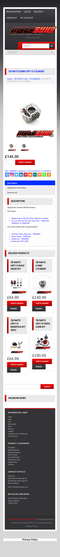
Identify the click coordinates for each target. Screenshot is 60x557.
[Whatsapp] (44, 175)
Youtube (10, 431)
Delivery (38, 12)
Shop (9, 419)
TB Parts (11, 464)
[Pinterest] (26, 175)
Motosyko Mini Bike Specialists (22, 519)
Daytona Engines (13, 450)
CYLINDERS (34, 79)
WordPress (15, 523)
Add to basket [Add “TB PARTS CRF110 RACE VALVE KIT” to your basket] (17, 303)
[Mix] (40, 175)
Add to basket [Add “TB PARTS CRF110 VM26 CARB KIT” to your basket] (42, 361)
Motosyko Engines (14, 452)
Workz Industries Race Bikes (17, 498)
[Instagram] (12, 175)
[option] (30, 113)
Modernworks (12, 462)
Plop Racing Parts (14, 460)
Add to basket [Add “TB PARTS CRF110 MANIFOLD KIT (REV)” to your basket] (17, 364)
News (10, 426)
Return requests (13, 483)
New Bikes (11, 448)
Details (14, 309)
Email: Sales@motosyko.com (18, 487)
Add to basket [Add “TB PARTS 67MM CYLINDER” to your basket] (42, 303)
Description (12, 183)
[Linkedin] (21, 175)
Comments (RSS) (44, 523)
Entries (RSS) (27, 523)
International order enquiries (17, 481)
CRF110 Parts (13, 455)
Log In (27, 12)
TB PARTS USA (21, 79)
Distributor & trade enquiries (17, 478)
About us (11, 429)
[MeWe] (35, 175)
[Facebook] (7, 175)
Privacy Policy (13, 436)
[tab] (30, 183)
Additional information (16, 188)
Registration (13, 12)
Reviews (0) (12, 193)
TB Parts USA (12, 503)
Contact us (11, 476)
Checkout (11, 18)
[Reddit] (30, 175)
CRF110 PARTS (33, 171)
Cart (9, 422)
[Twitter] (16, 175)
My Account (26, 18)
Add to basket (25, 162)
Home (9, 79)
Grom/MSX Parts (14, 457)
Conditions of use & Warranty (17, 434)
